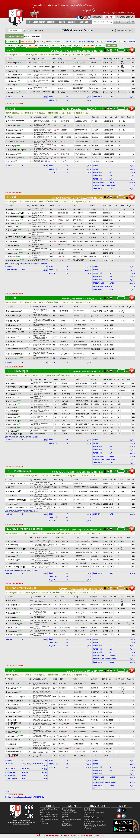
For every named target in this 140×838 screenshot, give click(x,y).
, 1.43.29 (98, 51)
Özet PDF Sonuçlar (85, 42)
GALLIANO (47, 727)
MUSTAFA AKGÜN (80, 316)
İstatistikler (72, 21)
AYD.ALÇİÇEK (97, 154)
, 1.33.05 (98, 472)
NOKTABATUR (38, 624)
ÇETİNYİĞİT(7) (13, 213)
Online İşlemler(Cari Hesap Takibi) (95, 825)
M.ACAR (92, 249)
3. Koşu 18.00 (32, 45)
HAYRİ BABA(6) (14, 683)
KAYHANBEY (36, 85)
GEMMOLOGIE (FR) (39, 499)
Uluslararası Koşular (68, 811)
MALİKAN (44, 630)
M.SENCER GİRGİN (80, 732)
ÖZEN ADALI (80, 556)
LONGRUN (36, 357)
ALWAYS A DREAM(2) (16, 141)
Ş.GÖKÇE (62, 740)
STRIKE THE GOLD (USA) (40, 719)
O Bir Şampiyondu (90, 811)
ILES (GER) (50, 566)
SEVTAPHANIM (43, 259)
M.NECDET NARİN (79, 756)
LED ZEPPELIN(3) (14, 563)
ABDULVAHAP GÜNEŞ (83, 552)
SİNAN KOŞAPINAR (81, 141)
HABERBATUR (37, 91)
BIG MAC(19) (13, 736)
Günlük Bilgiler (39, 21)
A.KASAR (92, 78)
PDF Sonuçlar (71, 42)
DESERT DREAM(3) (15, 354)
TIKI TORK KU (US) (39, 616)
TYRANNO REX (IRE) (39, 744)
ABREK (35, 740)
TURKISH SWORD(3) (16, 697)
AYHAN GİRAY (80, 559)
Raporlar (50, 21)
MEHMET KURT (79, 311)
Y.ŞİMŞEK (92, 233)
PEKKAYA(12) (13, 227)
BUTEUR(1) (12, 491)
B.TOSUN (94, 744)
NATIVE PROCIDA (42, 342)
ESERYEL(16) (13, 417)
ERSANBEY (37, 401)
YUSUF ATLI (78, 504)
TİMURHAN (35, 229)
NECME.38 (42, 397)
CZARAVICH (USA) (45, 724)
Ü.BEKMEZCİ (95, 548)
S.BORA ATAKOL (79, 712)
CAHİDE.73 (40, 232)
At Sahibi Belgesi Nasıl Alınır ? (94, 821)
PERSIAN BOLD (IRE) (41, 556)
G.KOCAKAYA (63, 75)
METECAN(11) (13, 424)
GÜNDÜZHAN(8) (14, 394)
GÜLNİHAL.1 (42, 256)
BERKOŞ (35, 78)
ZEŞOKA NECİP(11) (15, 716)
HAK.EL (93, 325)
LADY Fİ (48, 328)
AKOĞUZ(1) (12, 411)
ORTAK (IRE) (37, 707)
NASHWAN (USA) (40, 555)
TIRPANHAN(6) (13, 237)
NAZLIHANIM (48, 133)
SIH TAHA (35, 67)
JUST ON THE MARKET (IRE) (42, 149)
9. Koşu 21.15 (100, 45)
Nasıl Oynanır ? (67, 821)
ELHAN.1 (36, 384)
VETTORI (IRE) (45, 121)
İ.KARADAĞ (95, 712)
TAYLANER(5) (13, 75)
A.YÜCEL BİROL (79, 337)
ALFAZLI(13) (12, 241)
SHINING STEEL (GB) (39, 735)
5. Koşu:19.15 (10, 371)
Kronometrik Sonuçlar (127, 42)
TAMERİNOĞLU (38, 406)
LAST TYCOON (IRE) (44, 487)
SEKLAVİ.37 (35, 234)
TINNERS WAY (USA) (44, 333)
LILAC (47, 324)
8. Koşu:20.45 (11, 588)
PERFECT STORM (38, 751)
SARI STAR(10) (13, 692)
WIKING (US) (38, 635)
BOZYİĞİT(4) (13, 605)
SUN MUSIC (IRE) (38, 325)
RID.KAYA (62, 752)
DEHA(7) (11, 487)
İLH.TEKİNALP (94, 230)
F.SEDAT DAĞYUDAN (83, 414)
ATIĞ (34, 92)
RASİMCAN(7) (13, 617)
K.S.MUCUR (93, 245)
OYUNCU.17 (35, 220)
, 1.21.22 (98, 109)
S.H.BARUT (95, 692)
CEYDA (39, 226)
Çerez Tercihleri (67, 825)
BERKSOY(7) (13, 63)
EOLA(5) (11, 345)
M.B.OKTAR (95, 708)
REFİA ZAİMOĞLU (82, 404)
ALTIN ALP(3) (12, 67)
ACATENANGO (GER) (41, 567)
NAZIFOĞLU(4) (13, 92)
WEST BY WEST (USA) (40, 331)
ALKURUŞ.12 (36, 238)
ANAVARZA (36, 84)
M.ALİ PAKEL (77, 209)
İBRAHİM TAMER (78, 220)
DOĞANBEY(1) (13, 552)
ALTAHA (36, 389)
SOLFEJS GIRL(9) (14, 137)
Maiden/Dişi (66, 109)
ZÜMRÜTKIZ (37, 504)
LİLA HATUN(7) (13, 325)
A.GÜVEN (93, 507)
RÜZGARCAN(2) (14, 230)
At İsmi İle (117, 22)
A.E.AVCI (93, 608)
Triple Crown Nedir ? (90, 827)
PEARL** (46, 700)
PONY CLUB (99, 835)
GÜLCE (41, 208)
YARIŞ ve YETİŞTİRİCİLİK (125, 17)
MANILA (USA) (37, 691)
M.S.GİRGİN (95, 732)
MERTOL (47, 67)
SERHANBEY (36, 81)
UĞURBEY (37, 417)
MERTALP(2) (13, 627)
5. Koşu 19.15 (54, 45)
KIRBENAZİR (45, 91)
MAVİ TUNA (37, 400)
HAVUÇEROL (38, 391)
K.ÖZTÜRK (95, 716)
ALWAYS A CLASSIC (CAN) (42, 124)
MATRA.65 (42, 431)
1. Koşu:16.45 (10, 50)
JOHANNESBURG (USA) (40, 695)
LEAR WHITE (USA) (40, 559)
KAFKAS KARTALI (39, 145)
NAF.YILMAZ (93, 84)
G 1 (53, 530)
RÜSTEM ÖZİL (80, 411)
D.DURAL (94, 752)
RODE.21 (40, 62)
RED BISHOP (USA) (39, 324)
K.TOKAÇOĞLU (63, 81)
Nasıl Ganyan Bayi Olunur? (49, 816)
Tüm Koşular (111, 45)
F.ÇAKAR (61, 92)
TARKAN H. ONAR (81, 157)
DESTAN (39, 604)
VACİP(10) (12, 256)
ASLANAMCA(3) (14, 624)
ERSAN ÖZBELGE (79, 752)
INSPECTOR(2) (13, 549)
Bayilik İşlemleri (45, 812)
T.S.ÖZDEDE (95, 349)
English (114, 12)
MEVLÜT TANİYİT (81, 394)
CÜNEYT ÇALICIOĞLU (80, 223)
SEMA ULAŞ (80, 390)
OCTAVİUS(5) (13, 249)
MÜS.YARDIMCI (96, 397)
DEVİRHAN (35, 208)
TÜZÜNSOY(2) (13, 81)
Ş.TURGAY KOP (78, 67)
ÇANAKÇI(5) (13, 434)
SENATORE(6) (13, 559)
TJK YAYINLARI (86, 835)
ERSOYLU (35, 246)
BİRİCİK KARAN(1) (15, 341)
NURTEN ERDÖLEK (81, 608)
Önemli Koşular (67, 809)
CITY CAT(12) (13, 748)
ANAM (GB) (49, 555)
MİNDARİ (43, 357)
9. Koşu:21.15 (10, 670)
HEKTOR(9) (12, 401)
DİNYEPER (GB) (39, 133)
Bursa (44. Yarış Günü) (32, 36)
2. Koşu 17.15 (20, 45)
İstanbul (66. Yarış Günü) (14, 36)
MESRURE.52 (46, 70)
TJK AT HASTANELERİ (51, 835)
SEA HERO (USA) (46, 349)
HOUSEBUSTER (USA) (40, 127)
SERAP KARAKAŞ (81, 130)
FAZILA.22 (41, 241)
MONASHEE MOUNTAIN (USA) (43, 507)
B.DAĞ (91, 223)
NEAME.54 (42, 78)
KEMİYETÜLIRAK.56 (40, 613)
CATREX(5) (12, 744)
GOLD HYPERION (40, 553)
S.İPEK (63, 141)
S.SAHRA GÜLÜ (79, 507)
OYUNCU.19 (45, 626)
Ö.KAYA (60, 227)
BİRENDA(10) (13, 608)
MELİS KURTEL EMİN (83, 431)
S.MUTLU (94, 701)
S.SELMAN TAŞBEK (79, 75)
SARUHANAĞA (38, 382)
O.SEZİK (62, 316)
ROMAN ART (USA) (39, 148)
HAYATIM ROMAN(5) (15, 150)
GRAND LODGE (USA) (45, 705)
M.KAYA (63, 157)
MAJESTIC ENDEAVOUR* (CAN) (40, 337)
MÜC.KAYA (95, 411)
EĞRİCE (34, 226)
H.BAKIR (95, 130)
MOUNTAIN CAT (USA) (40, 120)
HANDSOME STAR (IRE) (40, 352)
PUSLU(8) (11, 84)
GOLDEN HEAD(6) (15, 620)
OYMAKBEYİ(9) (14, 220)
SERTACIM (44, 248)
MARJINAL (36, 354)
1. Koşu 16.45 (9, 45)
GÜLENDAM (47, 410)
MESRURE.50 (44, 74)
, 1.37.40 (98, 589)
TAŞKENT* (37, 425)
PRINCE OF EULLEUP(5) (17, 507)
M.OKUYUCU (93, 92)
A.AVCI (93, 704)
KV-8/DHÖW (63, 589)
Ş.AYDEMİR (95, 559)
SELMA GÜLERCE (80, 499)
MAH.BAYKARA (96, 345)
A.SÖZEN (64, 130)
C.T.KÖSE (93, 613)
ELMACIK (36, 688)
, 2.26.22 (98, 530)
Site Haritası (122, 12)
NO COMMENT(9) (14, 311)
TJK (29, 21)
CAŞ (35, 404)
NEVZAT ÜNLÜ (78, 701)
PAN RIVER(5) (13, 545)
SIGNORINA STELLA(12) (17, 348)
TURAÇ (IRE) (37, 319)
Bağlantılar (43, 818)
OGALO (48, 344)
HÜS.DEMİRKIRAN (95, 241)
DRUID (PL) (36, 74)
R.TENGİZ (94, 756)
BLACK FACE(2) (14, 358)
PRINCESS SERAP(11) (16, 332)
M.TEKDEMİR (95, 736)
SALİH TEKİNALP (78, 230)
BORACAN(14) (13, 260)
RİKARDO (35, 223)
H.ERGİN (94, 358)
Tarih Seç (24, 30)
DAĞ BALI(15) (13, 414)
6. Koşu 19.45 (66, 45)
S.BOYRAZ (62, 88)
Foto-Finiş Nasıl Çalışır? (70, 812)
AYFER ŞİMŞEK (81, 397)
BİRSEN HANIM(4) (15, 701)
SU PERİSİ (45, 400)
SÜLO (34, 80)
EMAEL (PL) (38, 408)
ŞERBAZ (35, 87)
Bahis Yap (84, 21)
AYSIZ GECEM (43, 739)
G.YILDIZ (65, 390)
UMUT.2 (34, 250)
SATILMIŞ (48, 540)
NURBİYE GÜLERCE (80, 491)
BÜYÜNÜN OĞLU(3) (15, 387)
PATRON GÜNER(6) (15, 133)
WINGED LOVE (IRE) (43, 708)
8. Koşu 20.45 (89, 45)
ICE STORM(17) (14, 752)
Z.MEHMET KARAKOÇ (81, 736)
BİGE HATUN (42, 215)
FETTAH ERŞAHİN (78, 84)
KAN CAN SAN (37, 70)
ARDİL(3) (11, 161)
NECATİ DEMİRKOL (79, 63)
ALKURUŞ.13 (36, 71)
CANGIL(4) (12, 383)
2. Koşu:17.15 (10, 108)
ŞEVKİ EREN (77, 253)
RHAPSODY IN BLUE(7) (17, 120)
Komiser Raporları (111, 42)
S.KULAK (93, 483)
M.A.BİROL (96, 161)
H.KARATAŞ (62, 63)
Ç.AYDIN (92, 260)
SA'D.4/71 (35, 89)
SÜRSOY (40, 245)
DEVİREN (37, 433)
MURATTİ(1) (12, 209)
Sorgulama (60, 21)
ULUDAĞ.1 (37, 628)
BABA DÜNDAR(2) (14, 740)
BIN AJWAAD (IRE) (39, 136)
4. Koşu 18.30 (43, 45)
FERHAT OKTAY (78, 249)
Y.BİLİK (60, 84)
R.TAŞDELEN (62, 241)
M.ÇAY (91, 71)
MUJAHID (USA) (38, 482)
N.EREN (62, 728)
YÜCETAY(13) (13, 404)
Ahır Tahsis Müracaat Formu (93, 818)
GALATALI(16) (13, 704)
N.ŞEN (60, 67)
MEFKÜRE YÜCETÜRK (80, 256)
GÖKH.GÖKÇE (66, 137)
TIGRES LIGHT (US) (37, 219)
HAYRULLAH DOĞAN (82, 548)
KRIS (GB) (45, 496)
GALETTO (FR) (37, 345)
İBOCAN (35, 62)
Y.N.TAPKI (95, 133)
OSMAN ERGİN (79, 358)
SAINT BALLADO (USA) (45, 158)
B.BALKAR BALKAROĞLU (82, 716)
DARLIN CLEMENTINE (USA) (41, 490)
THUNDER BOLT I (38, 309)
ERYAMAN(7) (13, 390)
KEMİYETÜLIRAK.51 (44, 393)
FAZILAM (45, 608)
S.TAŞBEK (92, 75)
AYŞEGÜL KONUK (79, 727)
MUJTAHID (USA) (40, 146)
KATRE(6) (12, 337)
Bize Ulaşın (131, 12)
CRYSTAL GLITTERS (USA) (43, 500)
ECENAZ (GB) (43, 160)
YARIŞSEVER (109, 17)
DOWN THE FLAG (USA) (42, 542)
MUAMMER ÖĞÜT (80, 325)
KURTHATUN (47, 382)
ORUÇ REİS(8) (13, 217)
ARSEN (36, 160)
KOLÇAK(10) (13, 397)
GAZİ (38, 835)
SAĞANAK (37, 414)
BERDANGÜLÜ (48, 406)
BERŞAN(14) (13, 407)
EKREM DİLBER (78, 88)
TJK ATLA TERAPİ (70, 835)
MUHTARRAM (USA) (43, 692)
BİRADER (34, 212)
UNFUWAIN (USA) (48, 545)
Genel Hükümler (89, 809)
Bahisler (64, 818)
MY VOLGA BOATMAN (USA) (43, 137)
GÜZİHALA (36, 349)
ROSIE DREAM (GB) (40, 141)
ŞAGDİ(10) (12, 146)
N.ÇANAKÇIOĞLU (64, 244)
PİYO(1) (11, 88)
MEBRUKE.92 (42, 416)
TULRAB (34, 242)
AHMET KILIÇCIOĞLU (83, 541)
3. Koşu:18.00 (10, 197)
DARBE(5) (12, 613)
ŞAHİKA (43, 414)
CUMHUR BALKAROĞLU (83, 145)
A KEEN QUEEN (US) (44, 634)
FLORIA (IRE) (38, 508)
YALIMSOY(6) (13, 71)
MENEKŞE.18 (42, 87)
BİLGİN (36, 397)
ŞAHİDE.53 (42, 600)
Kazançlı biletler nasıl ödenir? (71, 819)
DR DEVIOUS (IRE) (47, 484)
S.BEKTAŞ (92, 256)
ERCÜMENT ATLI (80, 617)
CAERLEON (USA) (46, 717)
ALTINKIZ (41, 67)
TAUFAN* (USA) (43, 560)
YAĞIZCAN (36, 337)
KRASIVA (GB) (37, 712)
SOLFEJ (48, 136)
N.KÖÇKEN (96, 157)
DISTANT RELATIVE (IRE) (41, 503)
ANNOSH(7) (12, 556)
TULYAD (48, 433)
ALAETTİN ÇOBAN (80, 495)
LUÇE (52, 562)
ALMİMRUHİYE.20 (42, 80)
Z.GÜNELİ (92, 63)
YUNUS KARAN (79, 341)
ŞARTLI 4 (54, 198)
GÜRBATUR (35, 261)
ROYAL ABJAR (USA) (40, 129)
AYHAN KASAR (79, 631)
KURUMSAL (97, 17)
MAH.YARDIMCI (96, 424)
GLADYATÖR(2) (13, 495)
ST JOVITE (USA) (44, 154)
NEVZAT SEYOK (81, 545)
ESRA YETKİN (78, 688)
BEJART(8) (12, 688)
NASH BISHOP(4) (14, 567)
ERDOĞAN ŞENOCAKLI (81, 487)
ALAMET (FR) (37, 732)
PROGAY (36, 756)
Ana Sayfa (107, 12)
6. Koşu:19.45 (11, 471)
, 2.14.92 (98, 198)
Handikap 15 (70, 671)
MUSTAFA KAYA (78, 78)
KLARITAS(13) (13, 712)
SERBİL (40, 386)
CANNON (36, 739)
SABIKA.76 (41, 212)
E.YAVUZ (61, 230)
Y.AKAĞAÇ (64, 161)
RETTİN (35, 683)
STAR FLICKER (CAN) (42, 695)
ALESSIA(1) (12, 154)
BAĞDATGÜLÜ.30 (45, 84)
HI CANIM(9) (12, 720)
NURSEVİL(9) (13, 634)
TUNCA (34, 224)
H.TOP (93, 431)
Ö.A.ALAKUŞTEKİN (95, 88)
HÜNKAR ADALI (78, 233)
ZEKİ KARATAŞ (79, 600)
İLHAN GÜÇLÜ (79, 613)
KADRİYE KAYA (81, 407)
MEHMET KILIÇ (79, 354)
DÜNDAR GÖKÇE (79, 740)
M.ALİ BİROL (79, 161)
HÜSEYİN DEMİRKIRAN (80, 241)
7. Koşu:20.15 (10, 529)
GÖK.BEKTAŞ (62, 260)
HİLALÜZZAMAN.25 (37, 210)
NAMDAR (49, 414)
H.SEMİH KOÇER (81, 383)
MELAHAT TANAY (79, 748)
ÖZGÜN (34, 232)
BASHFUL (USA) (39, 125)
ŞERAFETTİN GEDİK (80, 345)
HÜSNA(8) (12, 601)
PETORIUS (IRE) (47, 508)
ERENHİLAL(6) (13, 421)
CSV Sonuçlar (98, 42)
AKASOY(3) (12, 233)
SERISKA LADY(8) (15, 130)
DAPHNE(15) (13, 224)
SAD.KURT (63, 354)
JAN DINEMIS (49, 145)
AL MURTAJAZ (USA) (42, 700)
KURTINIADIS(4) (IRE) (16, 483)
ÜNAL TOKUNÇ (77, 245)
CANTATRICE (37, 736)
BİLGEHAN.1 (43, 220)
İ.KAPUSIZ (94, 354)
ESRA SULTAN (42, 223)
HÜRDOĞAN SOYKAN (81, 708)
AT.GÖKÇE (92, 213)
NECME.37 (40, 404)
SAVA (46, 62)
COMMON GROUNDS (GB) (42, 162)
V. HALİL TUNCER (78, 260)
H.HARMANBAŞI (97, 311)
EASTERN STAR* (47, 504)
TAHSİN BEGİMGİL (80, 724)
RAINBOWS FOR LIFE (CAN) (41, 745)
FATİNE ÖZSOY (78, 213)
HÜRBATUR (37, 626)
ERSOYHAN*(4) (13, 245)
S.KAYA (61, 78)
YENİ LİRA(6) (13, 504)
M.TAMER (92, 220)
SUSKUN (43, 620)
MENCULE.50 (38, 618)
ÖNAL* (48, 431)
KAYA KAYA (80, 417)
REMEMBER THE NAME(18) (14, 723)
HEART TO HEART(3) (15, 500)
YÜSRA (41, 229)
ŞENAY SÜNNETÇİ (82, 401)
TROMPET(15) (13, 755)
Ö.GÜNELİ (95, 126)
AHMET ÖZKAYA (79, 744)
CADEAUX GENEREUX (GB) (43, 142)
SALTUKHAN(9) (13, 78)
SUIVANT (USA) (44, 688)
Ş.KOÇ (93, 417)
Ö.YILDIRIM (62, 71)
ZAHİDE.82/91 (45, 423)
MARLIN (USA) (38, 490)
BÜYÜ (36, 386)
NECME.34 (43, 389)
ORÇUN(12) (12, 428)
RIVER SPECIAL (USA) (39, 314)
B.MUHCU (61, 233)
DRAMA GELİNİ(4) (14, 316)
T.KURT (91, 67)
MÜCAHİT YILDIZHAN (83, 424)
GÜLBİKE (43, 623)
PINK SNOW (45, 755)
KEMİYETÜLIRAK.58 (43, 236)
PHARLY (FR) (50, 553)
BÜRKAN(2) (12, 431)
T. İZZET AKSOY (80, 126)
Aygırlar (86, 819)
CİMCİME (36, 316)
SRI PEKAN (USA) (40, 540)
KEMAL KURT (78, 483)
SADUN (45, 226)
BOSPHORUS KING (39, 703)
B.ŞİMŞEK (94, 401)
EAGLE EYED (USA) (40, 153)
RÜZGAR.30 (37, 398)
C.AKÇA (95, 137)
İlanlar (42, 811)
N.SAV (93, 337)
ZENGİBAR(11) (13, 253)
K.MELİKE (94, 328)
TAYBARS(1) (13, 631)
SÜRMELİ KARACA (82, 387)
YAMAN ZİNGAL (80, 154)
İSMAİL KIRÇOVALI (80, 704)
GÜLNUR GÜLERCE (79, 71)
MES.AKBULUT (96, 341)
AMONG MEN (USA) (39, 329)
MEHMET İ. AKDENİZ (80, 328)
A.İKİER (94, 121)
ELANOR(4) (12, 126)
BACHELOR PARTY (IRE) (43, 564)
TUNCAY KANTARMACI (82, 620)
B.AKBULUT (95, 552)
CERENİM (41, 420)
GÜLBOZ (43, 433)
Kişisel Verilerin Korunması (49, 814)
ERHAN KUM (78, 692)
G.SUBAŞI (94, 563)
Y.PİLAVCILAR (64, 724)
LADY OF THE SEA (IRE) (41, 310)
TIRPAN (34, 236)
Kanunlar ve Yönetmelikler (48, 809)
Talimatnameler (89, 816)
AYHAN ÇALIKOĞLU (81, 137)
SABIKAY (40, 252)
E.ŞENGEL (95, 404)
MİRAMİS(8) (12, 541)
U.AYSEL (95, 141)
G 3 (53, 472)
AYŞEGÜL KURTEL (81, 121)
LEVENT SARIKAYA (80, 321)
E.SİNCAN (62, 704)
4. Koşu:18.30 (10, 298)
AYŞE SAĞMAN (81, 563)
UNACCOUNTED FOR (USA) (41, 348)
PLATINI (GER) (43, 549)
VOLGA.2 (48, 78)
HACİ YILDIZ (77, 81)
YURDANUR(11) (14, 158)
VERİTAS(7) (12, 708)
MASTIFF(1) (12, 732)
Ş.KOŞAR (94, 316)
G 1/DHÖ (67, 372)
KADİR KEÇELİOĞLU (81, 133)
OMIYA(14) (12, 728)
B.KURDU (61, 237)
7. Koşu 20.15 (77, 45)
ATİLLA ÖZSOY (77, 216)
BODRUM (34, 213)
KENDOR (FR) (45, 749)
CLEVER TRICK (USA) (45, 130)
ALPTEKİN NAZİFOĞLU (80, 92)
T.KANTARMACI (95, 620)
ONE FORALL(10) (14, 328)
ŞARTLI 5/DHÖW (56, 51)
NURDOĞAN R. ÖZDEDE (82, 349)
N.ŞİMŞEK (92, 253)
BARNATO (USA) (39, 134)
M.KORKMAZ (95, 414)
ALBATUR (35, 241)
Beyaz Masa (44, 823)
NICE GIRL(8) (13, 321)
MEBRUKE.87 (43, 427)
